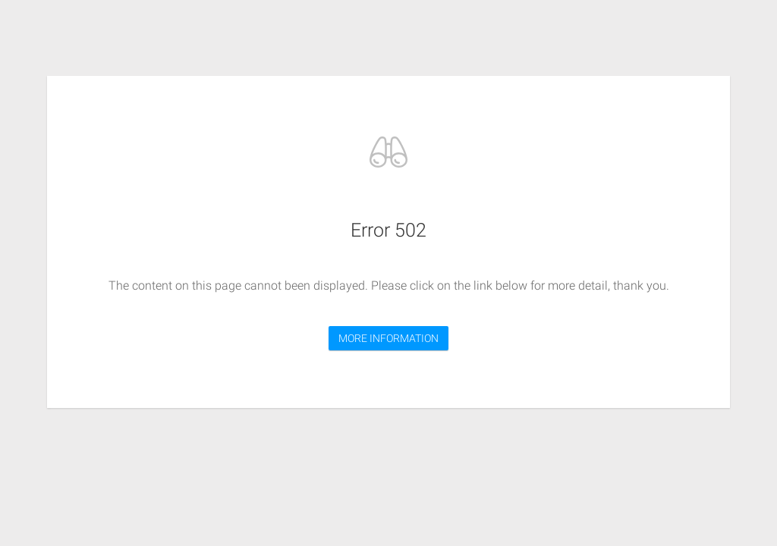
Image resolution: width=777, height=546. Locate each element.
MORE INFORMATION (388, 338)
